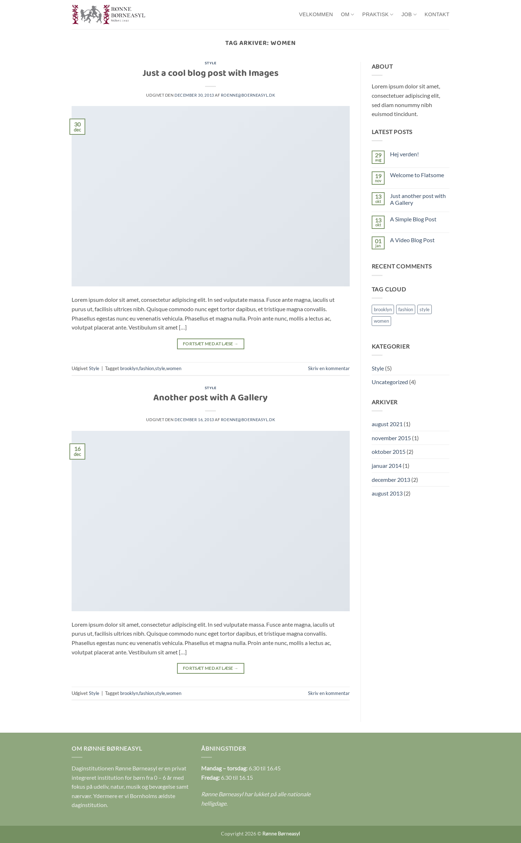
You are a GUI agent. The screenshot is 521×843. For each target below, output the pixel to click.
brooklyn (129, 368)
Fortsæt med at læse (211, 343)
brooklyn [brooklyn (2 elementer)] (383, 309)
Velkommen (316, 14)
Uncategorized (390, 381)
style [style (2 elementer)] (425, 309)
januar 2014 (387, 465)
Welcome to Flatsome (417, 174)
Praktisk (378, 14)
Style (211, 64)
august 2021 (387, 423)
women (173, 368)
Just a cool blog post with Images (210, 74)
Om (347, 14)
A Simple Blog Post (413, 219)
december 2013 (391, 479)
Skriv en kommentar (329, 368)
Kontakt (437, 14)
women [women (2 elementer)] (381, 321)
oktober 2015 (389, 451)
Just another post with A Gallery (418, 199)
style (160, 368)
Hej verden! (404, 154)
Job (409, 14)
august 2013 (387, 493)
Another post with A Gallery (210, 399)
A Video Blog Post (412, 239)
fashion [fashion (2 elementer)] (405, 309)
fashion (146, 368)
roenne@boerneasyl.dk (248, 95)
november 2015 (391, 437)
